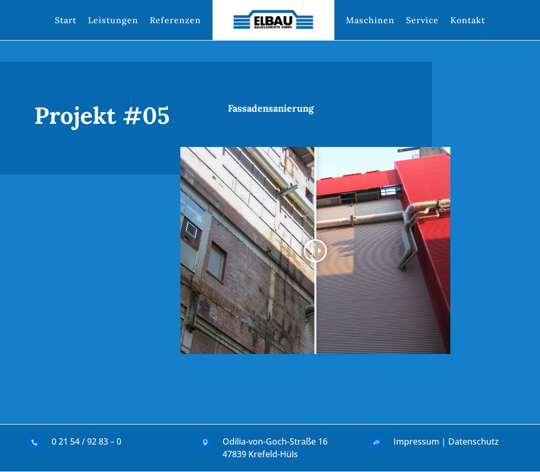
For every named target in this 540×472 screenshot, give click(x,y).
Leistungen (113, 20)
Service (422, 20)
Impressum (416, 442)
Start (65, 20)
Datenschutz (473, 442)
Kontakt (467, 20)
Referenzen (175, 20)
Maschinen (370, 20)
